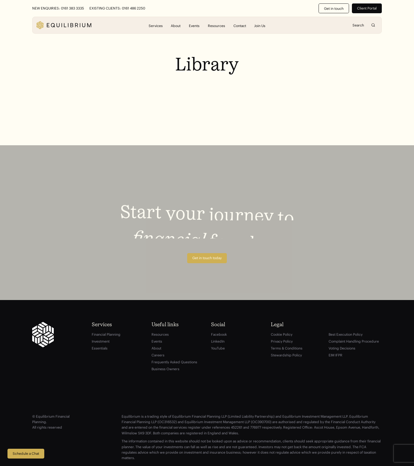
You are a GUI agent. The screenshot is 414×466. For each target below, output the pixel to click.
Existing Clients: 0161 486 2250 (117, 8)
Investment (101, 341)
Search (373, 25)
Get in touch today (207, 258)
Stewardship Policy (286, 355)
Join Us (259, 25)
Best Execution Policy (346, 334)
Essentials (100, 348)
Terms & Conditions (286, 348)
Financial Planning (106, 334)
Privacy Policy (282, 341)
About (176, 25)
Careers (158, 355)
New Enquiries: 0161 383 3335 (58, 8)
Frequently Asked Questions (174, 362)
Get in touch (334, 8)
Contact (239, 25)
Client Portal (367, 8)
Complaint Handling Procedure (354, 341)
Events (194, 25)
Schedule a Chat (26, 453)
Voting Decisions (342, 348)
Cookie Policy (281, 334)
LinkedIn (218, 341)
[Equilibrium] (64, 25)
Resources (216, 25)
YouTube (218, 348)
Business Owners (165, 369)
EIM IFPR (335, 355)
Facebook (219, 334)
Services (156, 25)
